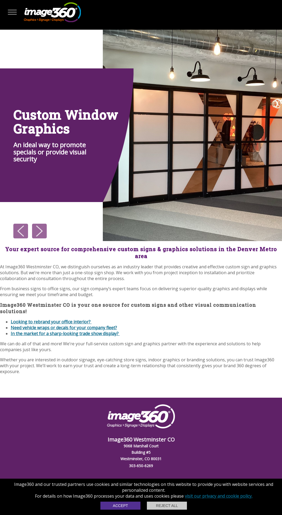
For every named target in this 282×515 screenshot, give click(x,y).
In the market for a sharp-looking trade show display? (65, 333)
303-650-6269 (141, 465)
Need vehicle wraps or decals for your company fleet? (64, 328)
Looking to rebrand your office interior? (51, 322)
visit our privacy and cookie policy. (218, 496)
